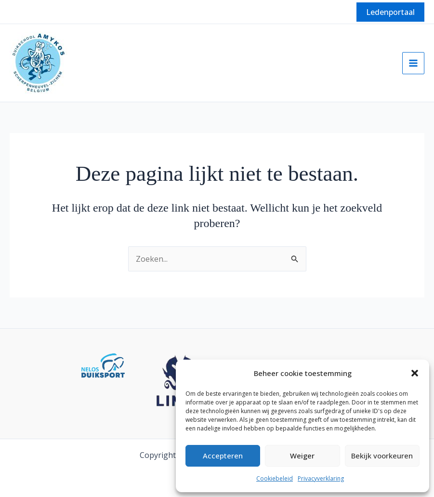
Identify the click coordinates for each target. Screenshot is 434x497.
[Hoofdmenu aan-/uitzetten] (413, 63)
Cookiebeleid (274, 478)
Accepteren (223, 455)
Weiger (302, 455)
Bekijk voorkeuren (382, 455)
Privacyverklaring (321, 478)
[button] (415, 373)
